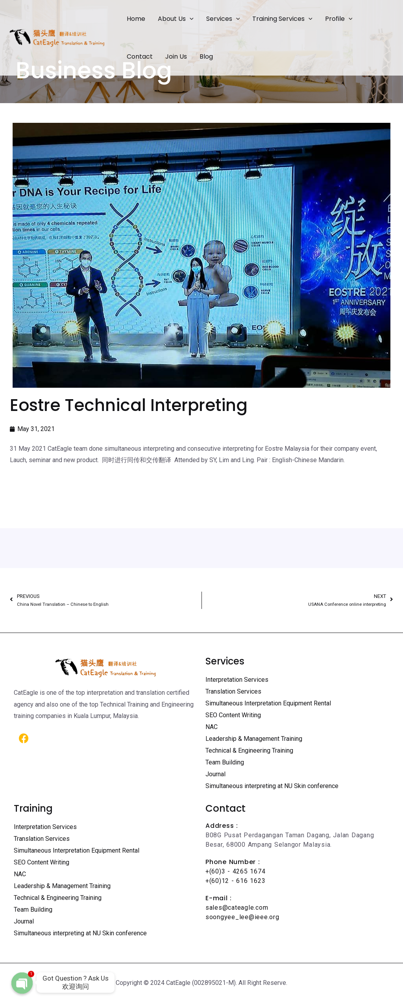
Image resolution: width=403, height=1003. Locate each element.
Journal (215, 774)
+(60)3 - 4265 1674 (235, 871)
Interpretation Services (236, 679)
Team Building (224, 762)
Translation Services (233, 691)
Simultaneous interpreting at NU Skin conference (271, 786)
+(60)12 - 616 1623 (235, 881)
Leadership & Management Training (253, 738)
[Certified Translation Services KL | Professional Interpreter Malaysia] (57, 37)
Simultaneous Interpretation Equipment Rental (268, 703)
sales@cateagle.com (236, 907)
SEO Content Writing (233, 715)
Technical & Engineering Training (249, 750)
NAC (211, 727)
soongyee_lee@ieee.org (242, 917)
